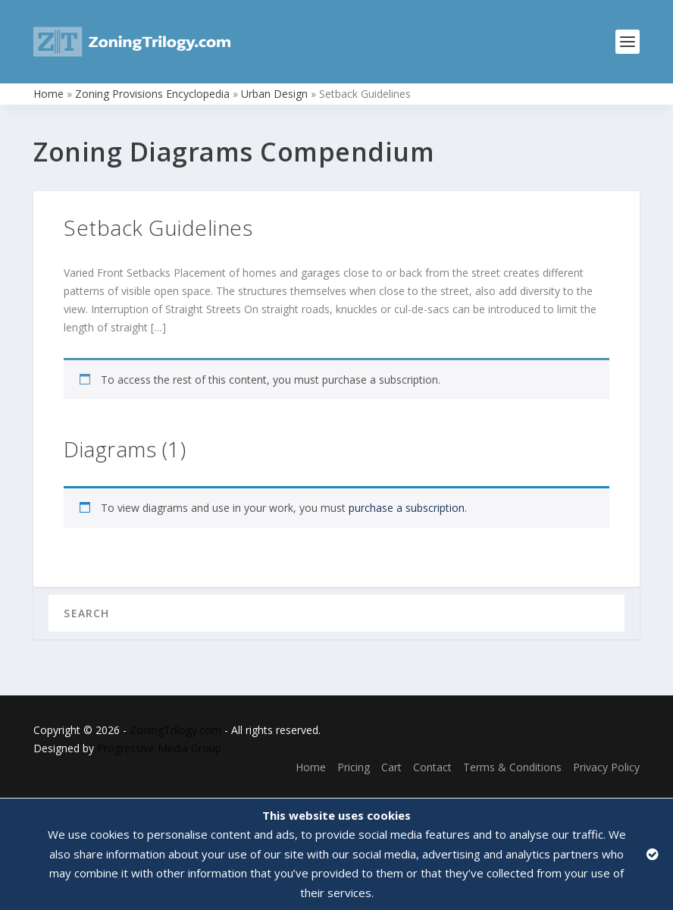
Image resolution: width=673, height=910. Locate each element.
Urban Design (274, 93)
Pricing (353, 767)
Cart (391, 767)
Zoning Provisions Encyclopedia (152, 93)
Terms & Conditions (512, 767)
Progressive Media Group (159, 748)
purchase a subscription (407, 507)
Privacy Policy (606, 767)
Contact (432, 767)
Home (48, 93)
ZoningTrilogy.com (175, 730)
